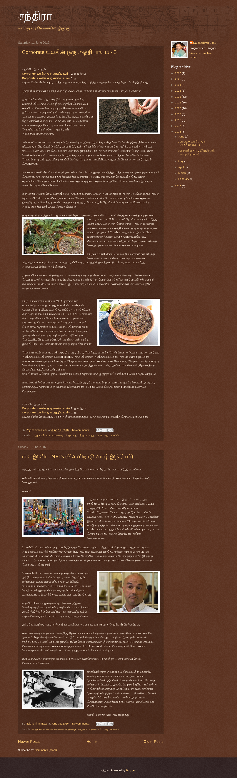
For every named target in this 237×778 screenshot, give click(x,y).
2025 (178, 79)
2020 (178, 108)
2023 (178, 90)
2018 (178, 120)
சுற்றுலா (83, 435)
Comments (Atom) (46, 750)
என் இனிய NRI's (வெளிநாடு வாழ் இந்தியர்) (77, 456)
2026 (178, 73)
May (181, 161)
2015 (178, 186)
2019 (178, 114)
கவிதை (59, 435)
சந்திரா (35, 16)
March (182, 173)
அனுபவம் (38, 435)
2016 (178, 131)
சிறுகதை (70, 435)
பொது (104, 435)
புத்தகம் (94, 435)
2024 (178, 84)
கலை (49, 435)
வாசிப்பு (115, 435)
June (181, 136)
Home (91, 741)
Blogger (130, 770)
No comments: (81, 430)
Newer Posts (29, 741)
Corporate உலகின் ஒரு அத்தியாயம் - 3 (69, 52)
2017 (178, 125)
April (181, 167)
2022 (178, 96)
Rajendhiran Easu (204, 42)
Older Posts (153, 741)
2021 (178, 102)
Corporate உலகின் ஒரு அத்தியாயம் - (46, 73)
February (184, 178)
